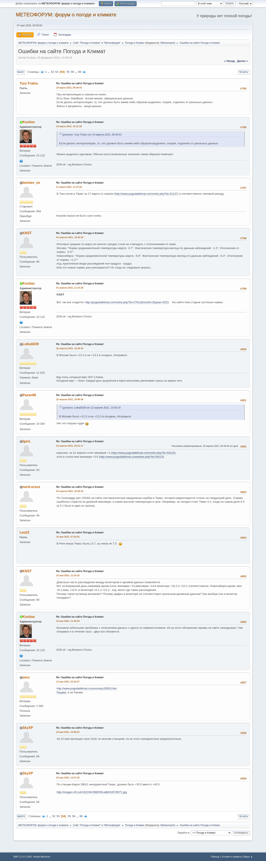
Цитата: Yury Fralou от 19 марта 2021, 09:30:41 (92, 134)
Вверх (21, 816)
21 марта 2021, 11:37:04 (69, 187)
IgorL (27, 441)
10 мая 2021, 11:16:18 (68, 575)
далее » (242, 61)
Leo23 (24, 532)
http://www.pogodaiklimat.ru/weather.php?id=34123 (131, 456)
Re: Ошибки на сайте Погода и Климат (80, 83)
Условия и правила (232, 856)
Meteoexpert (168, 42)
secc (26, 677)
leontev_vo (31, 182)
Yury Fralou (29, 83)
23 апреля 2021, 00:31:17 (69, 446)
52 (52, 71)
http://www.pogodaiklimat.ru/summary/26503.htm (87, 688)
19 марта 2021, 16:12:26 (69, 126)
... (49, 71)
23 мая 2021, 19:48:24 (68, 732)
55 (68, 71)
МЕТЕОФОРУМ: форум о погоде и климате (66, 14)
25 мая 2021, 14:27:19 (68, 777)
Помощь (215, 856)
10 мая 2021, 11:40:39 (68, 621)
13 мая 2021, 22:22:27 (68, 681)
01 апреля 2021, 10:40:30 (69, 237)
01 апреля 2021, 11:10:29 (69, 287)
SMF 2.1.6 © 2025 (22, 856)
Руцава (61, 692)
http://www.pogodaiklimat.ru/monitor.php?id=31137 (146, 193)
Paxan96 (29, 395)
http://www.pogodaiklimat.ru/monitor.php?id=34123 (143, 452)
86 (79, 71)
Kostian (29, 122)
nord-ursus (31, 487)
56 (72, 71)
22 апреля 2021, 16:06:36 (69, 399)
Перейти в (183, 832)
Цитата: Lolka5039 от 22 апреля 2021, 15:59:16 (91, 407)
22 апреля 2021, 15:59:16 (69, 348)
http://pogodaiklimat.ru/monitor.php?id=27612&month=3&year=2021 (127, 302)
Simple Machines (41, 856)
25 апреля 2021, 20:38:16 (69, 491)
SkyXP (28, 727)
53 (56, 71)
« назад (229, 61)
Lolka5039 (31, 344)
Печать (243, 72)
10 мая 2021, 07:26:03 (68, 536)
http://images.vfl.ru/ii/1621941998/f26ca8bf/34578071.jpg (92, 792)
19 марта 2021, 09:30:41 (69, 87)
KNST (27, 233)
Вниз (20, 72)
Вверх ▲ (248, 856)
